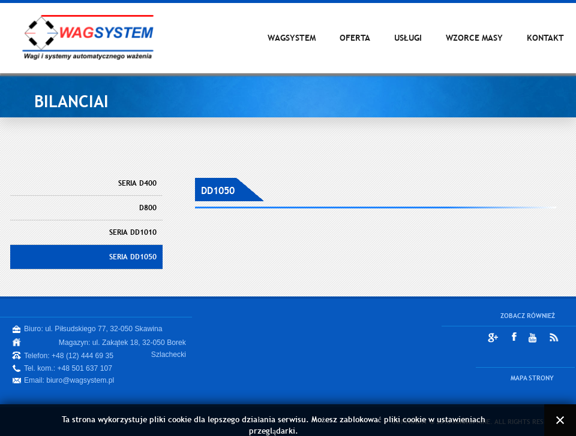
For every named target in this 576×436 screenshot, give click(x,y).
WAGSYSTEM (292, 37)
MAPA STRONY (532, 378)
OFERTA (355, 37)
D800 (148, 208)
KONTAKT (545, 37)
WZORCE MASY (474, 37)
